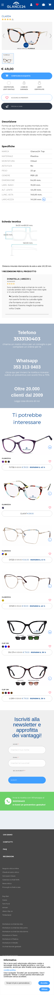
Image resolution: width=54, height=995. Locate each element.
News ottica (6, 883)
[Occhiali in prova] (43, 5)
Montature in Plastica (10, 939)
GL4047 (27, 514)
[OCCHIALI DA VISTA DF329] (27, 582)
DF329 (27, 606)
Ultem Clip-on (7, 911)
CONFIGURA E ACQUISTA (17, 75)
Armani (5, 907)
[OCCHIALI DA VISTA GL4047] (27, 490)
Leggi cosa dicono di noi (27, 401)
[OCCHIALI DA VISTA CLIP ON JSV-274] (27, 629)
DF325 (27, 560)
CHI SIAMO (7, 835)
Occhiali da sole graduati (11, 946)
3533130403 (27, 339)
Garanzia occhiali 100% (10, 880)
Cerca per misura (8, 876)
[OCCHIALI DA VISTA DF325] (27, 536)
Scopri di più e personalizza (17, 983)
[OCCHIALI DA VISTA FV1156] (27, 444)
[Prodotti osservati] (37, 5)
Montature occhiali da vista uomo (15, 928)
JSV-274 (27, 652)
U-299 (27, 698)
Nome (15, 744)
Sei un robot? (19, 771)
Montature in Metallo (10, 943)
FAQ (5, 849)
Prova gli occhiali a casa (11, 887)
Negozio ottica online (10, 868)
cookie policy (10, 970)
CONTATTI (8, 842)
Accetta (44, 983)
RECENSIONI (8, 856)
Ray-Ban (5, 896)
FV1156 (27, 467)
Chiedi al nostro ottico (10, 872)
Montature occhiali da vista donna (15, 931)
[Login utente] (31, 5)
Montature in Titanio (9, 935)
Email (15, 757)
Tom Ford (6, 904)
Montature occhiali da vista (12, 924)
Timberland (6, 915)
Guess (4, 900)
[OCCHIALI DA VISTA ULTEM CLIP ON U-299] (27, 675)
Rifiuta (44, 989)
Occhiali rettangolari (10, 955)
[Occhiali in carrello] (49, 5)
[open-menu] (2, 5)
